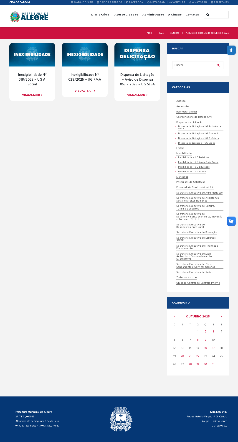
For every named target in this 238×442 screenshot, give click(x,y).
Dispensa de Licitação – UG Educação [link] (198, 134)
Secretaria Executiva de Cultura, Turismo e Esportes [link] (195, 208)
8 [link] (198, 340)
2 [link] (205, 332)
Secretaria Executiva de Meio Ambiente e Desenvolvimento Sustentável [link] (194, 257)
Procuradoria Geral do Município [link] (195, 188)
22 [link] (197, 356)
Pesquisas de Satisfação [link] (190, 182)
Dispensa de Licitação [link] (189, 122)
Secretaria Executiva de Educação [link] (196, 233)
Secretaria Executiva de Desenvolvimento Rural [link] (190, 226)
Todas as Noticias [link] (186, 278)
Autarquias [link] (183, 106)
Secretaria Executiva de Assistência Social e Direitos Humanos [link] (198, 200)
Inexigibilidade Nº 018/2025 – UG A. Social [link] (32, 79)
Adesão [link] (180, 101)
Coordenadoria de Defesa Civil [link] (194, 117)
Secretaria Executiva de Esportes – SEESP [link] (197, 239)
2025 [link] (161, 33)
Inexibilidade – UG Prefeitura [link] (193, 157)
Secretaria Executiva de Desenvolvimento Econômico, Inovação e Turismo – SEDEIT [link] (199, 217)
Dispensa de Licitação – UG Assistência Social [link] (199, 127)
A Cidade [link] (175, 14)
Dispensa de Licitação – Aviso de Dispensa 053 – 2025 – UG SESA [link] (137, 79)
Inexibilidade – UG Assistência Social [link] (198, 162)
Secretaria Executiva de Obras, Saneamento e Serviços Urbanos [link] (195, 266)
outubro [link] (174, 33)
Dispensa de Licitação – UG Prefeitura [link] (198, 138)
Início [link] (149, 33)
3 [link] (213, 332)
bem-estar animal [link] (186, 112)
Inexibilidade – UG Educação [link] (194, 167)
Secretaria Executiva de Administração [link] (199, 193)
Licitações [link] (182, 177)
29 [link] (197, 364)
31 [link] (213, 364)
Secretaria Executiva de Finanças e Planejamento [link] (197, 247)
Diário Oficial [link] (100, 14)
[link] (231, 50)
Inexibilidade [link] (184, 153)
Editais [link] (180, 148)
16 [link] (205, 348)
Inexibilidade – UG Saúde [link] (192, 172)
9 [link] (205, 340)
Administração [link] (153, 14)
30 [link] (205, 364)
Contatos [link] (192, 14)
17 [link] (213, 348)
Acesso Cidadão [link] (126, 14)
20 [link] (182, 356)
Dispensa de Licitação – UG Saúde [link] (196, 143)
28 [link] (190, 364)
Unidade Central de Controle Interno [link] (198, 283)
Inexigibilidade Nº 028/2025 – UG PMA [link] (84, 77)
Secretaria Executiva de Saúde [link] (194, 272)
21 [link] (190, 356)
